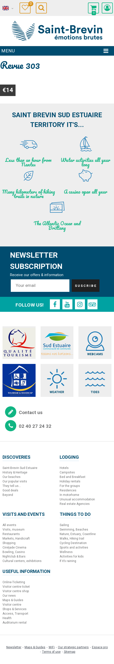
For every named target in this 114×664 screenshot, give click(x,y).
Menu (8, 50)
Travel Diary (29, 4)
